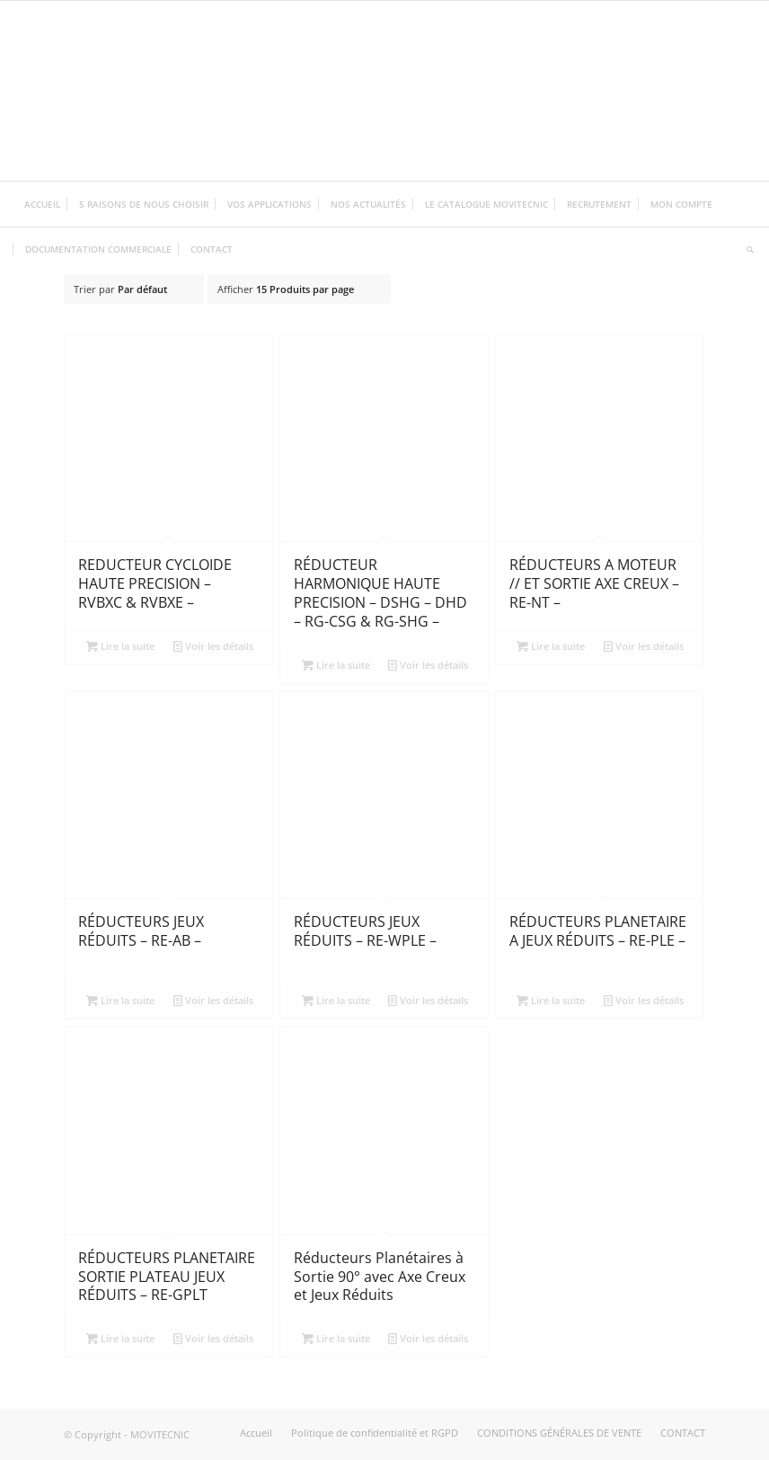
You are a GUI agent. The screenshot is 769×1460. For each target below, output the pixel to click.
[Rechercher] (746, 249)
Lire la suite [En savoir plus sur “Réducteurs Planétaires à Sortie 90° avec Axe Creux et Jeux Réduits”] (336, 1338)
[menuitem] (42, 204)
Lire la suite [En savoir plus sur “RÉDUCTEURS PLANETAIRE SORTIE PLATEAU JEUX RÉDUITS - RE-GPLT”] (120, 1338)
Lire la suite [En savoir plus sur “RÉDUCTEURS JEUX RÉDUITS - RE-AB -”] (120, 1000)
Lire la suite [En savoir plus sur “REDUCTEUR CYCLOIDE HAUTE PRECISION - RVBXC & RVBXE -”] (120, 645)
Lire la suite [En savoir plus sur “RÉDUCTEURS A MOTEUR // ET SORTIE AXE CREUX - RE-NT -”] (551, 645)
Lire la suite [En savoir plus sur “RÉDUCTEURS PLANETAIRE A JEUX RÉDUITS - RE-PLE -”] (551, 1000)
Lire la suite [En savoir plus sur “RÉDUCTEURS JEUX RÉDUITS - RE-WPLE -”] (336, 1000)
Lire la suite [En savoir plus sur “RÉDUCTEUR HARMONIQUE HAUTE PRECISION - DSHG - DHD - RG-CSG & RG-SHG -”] (336, 664)
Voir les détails (213, 645)
